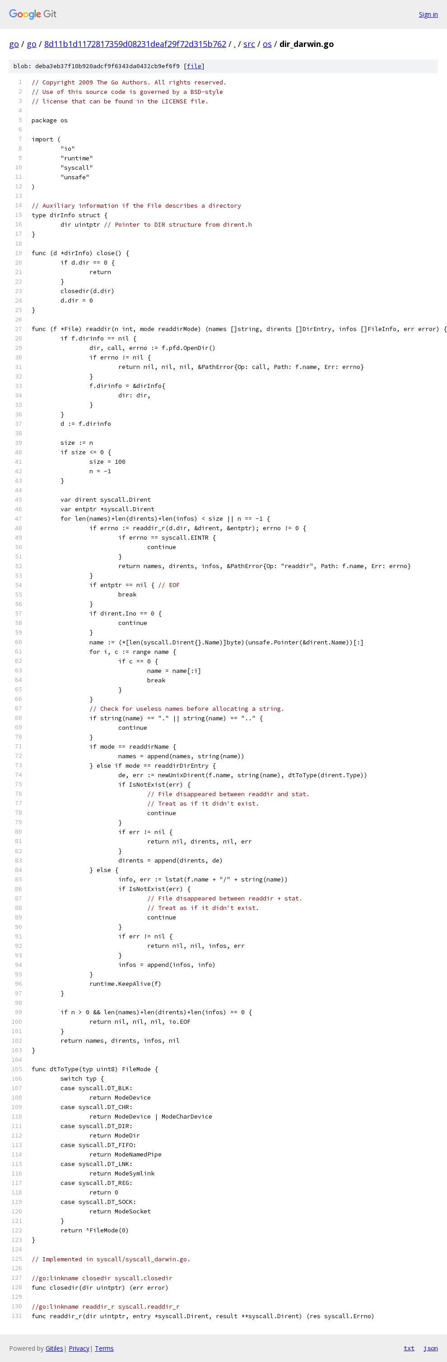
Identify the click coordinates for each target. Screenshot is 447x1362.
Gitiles (54, 1348)
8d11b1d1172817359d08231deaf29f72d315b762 (135, 43)
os (267, 43)
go (14, 43)
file (194, 66)
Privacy (79, 1348)
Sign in (428, 14)
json (431, 1348)
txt (409, 1348)
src (249, 43)
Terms (104, 1348)
